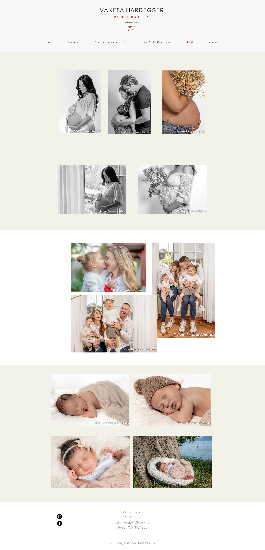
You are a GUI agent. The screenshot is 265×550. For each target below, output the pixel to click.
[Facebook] (59, 523)
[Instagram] (59, 516)
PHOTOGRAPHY (132, 17)
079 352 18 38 (138, 527)
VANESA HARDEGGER (132, 10)
